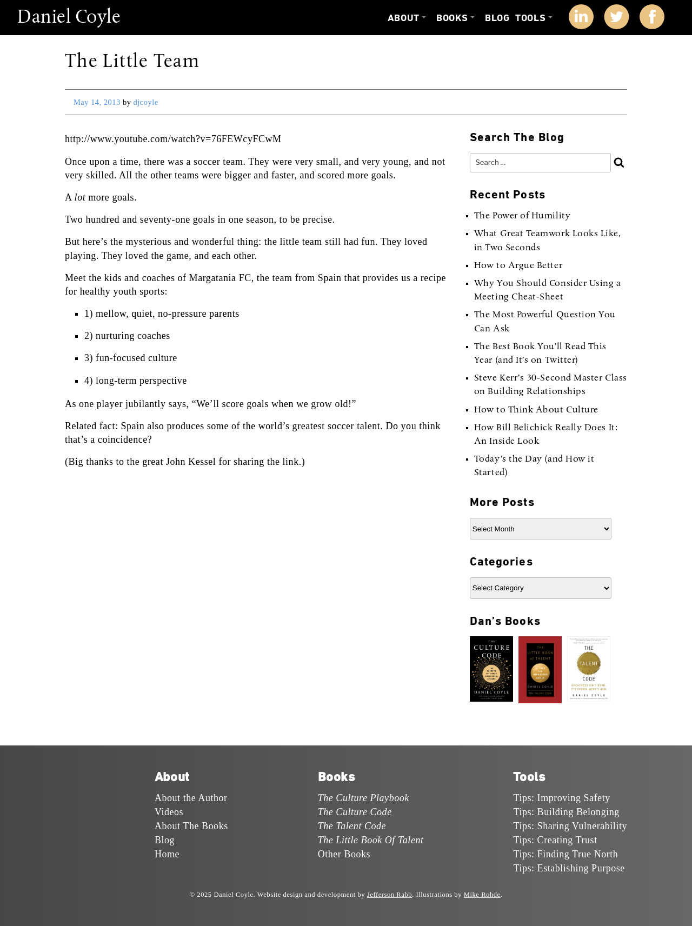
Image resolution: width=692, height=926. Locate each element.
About (404, 18)
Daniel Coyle (69, 18)
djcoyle (146, 102)
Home (167, 854)
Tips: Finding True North (565, 854)
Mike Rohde (482, 894)
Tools (530, 18)
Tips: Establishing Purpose (568, 868)
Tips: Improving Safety (561, 797)
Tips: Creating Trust (555, 840)
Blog (497, 18)
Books (452, 18)
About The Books (191, 826)
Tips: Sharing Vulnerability (570, 826)
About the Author (191, 797)
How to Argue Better (518, 266)
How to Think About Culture (536, 410)
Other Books (344, 854)
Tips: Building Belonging (566, 812)
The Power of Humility (522, 216)
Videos (169, 812)
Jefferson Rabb (389, 894)
